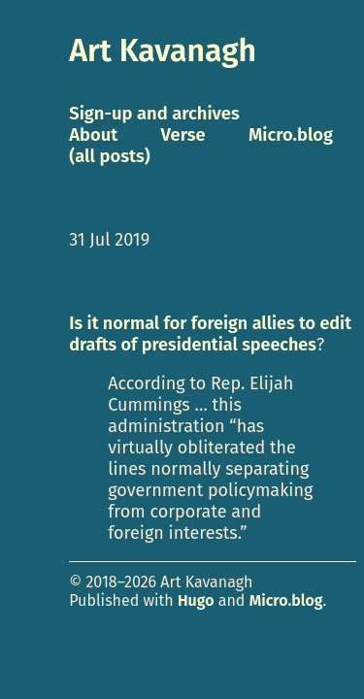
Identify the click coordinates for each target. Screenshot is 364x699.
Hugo (196, 600)
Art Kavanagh (162, 50)
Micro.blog (286, 600)
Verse (183, 135)
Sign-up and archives (154, 113)
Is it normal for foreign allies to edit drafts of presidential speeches (210, 334)
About (93, 135)
